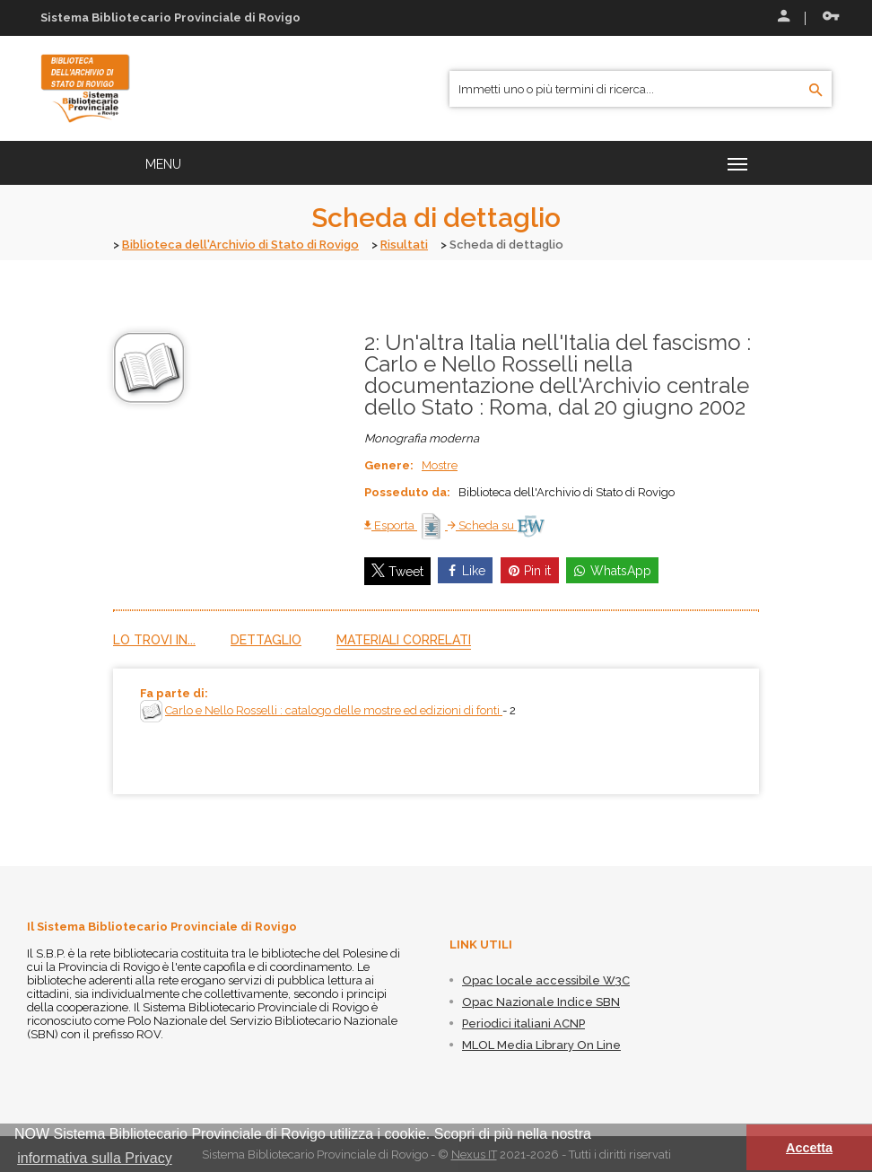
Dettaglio (266, 639)
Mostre (440, 464)
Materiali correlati (403, 639)
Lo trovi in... (154, 639)
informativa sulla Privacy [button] (94, 1158)
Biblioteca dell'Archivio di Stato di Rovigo (240, 244)
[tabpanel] (436, 730)
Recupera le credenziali (831, 16)
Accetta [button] (809, 1148)
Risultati (404, 244)
